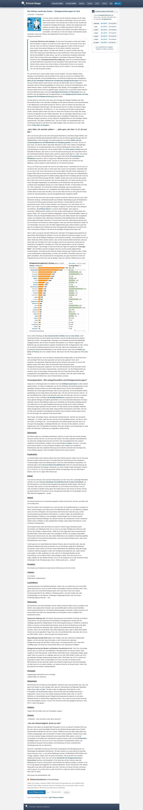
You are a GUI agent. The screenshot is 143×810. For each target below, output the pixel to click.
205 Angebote (112, 33)
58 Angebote (112, 42)
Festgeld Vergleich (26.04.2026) (104, 11)
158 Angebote (112, 36)
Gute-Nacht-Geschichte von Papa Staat (65, 92)
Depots (90, 3)
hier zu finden (67, 443)
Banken (81, 3)
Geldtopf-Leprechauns (69, 384)
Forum (104, 3)
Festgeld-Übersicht (104, 15)
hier (38, 689)
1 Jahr (95, 26)
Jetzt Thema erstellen (56, 797)
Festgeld (71, 3)
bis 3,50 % (104, 42)
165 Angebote (112, 39)
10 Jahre (96, 42)
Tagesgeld (57, 3)
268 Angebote (112, 26)
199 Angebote (112, 23)
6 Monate (96, 23)
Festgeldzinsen (107, 19)
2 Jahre (96, 30)
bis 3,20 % (104, 29)
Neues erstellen (36, 792)
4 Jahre (96, 36)
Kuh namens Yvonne (73, 149)
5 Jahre (96, 39)
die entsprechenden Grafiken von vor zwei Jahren (62, 336)
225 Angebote (112, 29)
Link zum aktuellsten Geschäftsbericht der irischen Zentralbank (61, 482)
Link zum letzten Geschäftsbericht (53, 465)
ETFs (97, 3)
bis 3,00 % (104, 23)
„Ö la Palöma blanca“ (43, 209)
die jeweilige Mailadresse (56, 397)
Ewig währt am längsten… (41, 125)
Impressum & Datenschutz (43, 806)
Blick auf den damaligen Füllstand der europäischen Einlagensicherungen (53, 80)
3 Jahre (96, 33)
